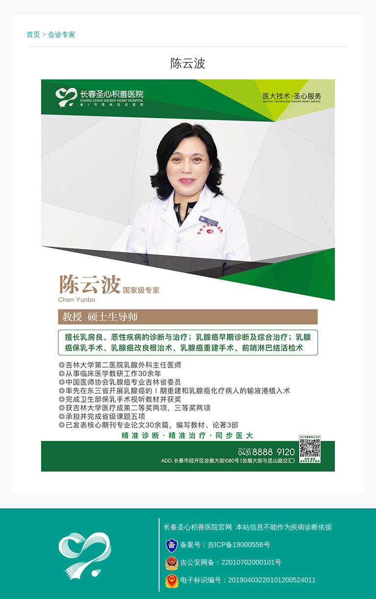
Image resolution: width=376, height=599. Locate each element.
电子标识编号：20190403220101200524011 (240, 581)
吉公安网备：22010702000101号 (223, 563)
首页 (33, 34)
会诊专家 (61, 34)
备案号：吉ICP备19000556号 (217, 545)
